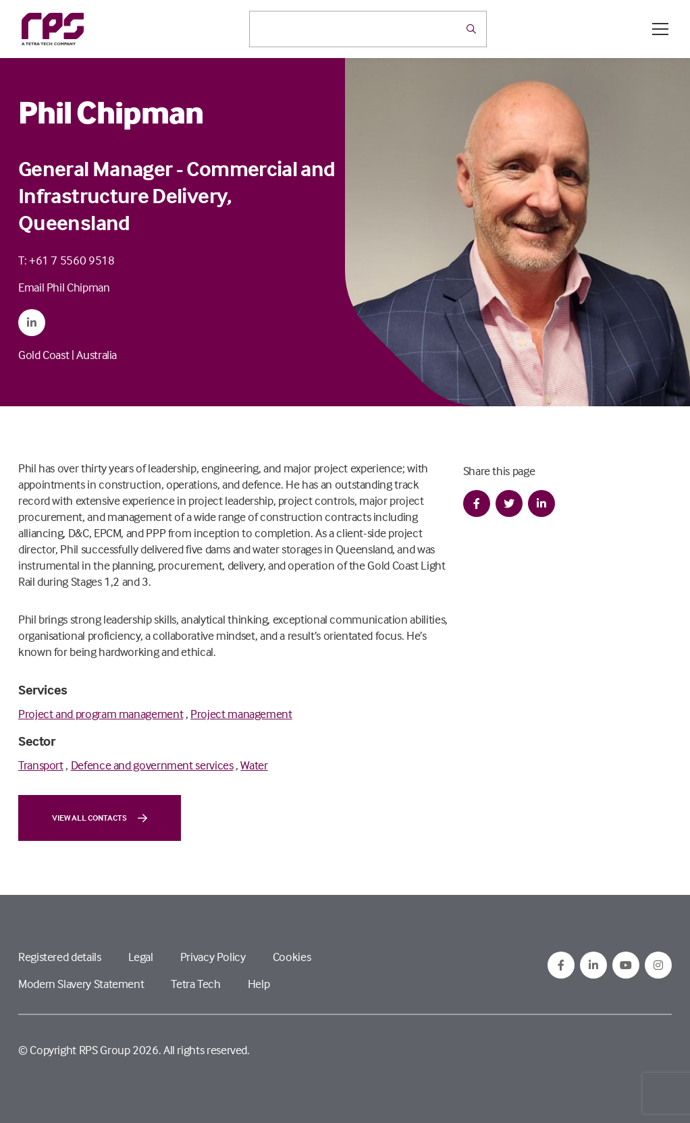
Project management (241, 713)
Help (259, 983)
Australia (96, 354)
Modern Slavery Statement (81, 983)
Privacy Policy (213, 956)
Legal (140, 956)
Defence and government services (152, 765)
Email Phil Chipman (64, 287)
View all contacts (99, 818)
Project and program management (100, 713)
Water (253, 765)
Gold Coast (43, 354)
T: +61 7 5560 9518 (66, 260)
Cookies (292, 956)
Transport (40, 765)
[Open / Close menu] (660, 29)
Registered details (59, 956)
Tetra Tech (195, 983)
